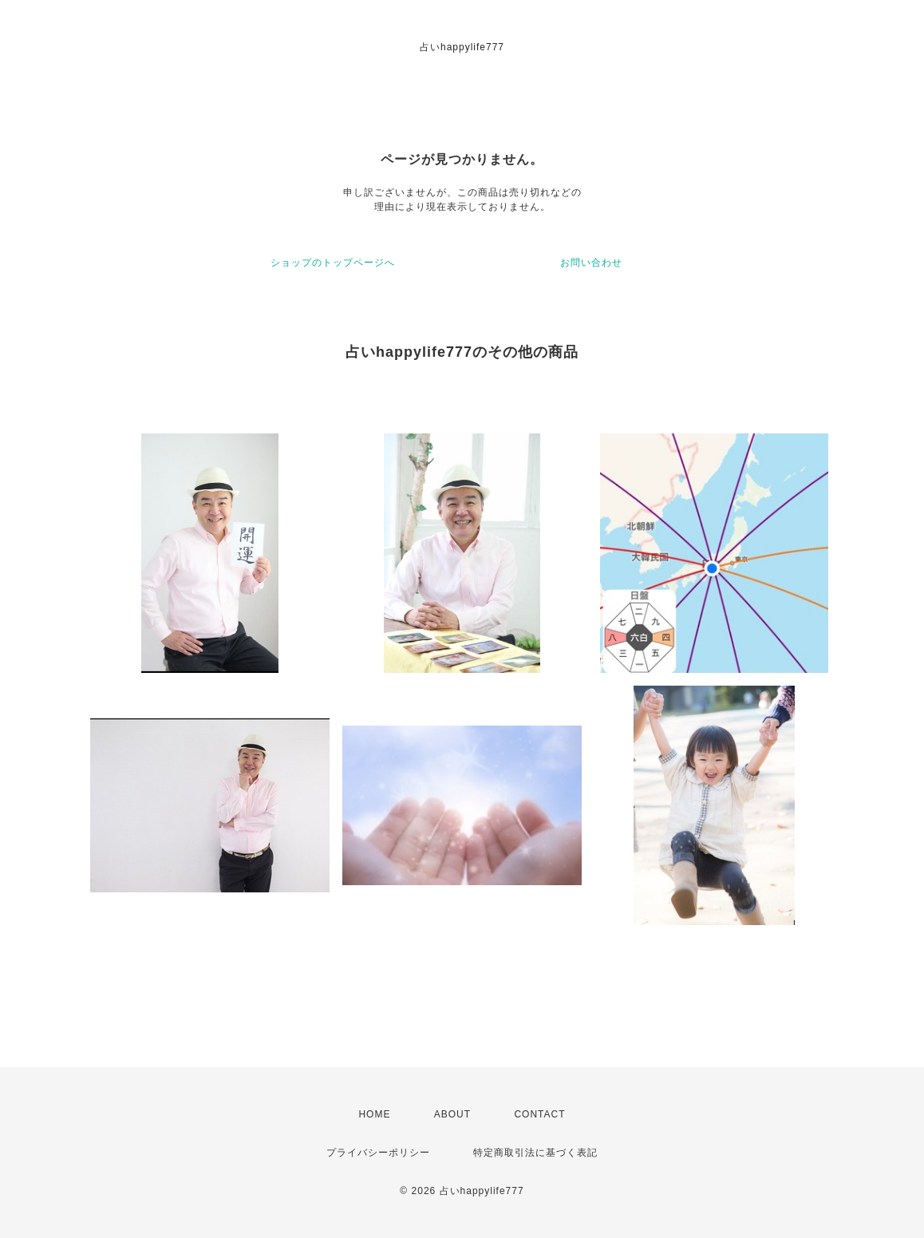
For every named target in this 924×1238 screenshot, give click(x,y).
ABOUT (452, 1114)
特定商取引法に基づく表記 (535, 1152)
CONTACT (539, 1114)
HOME (374, 1114)
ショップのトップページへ (332, 262)
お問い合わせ (591, 262)
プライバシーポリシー (378, 1152)
